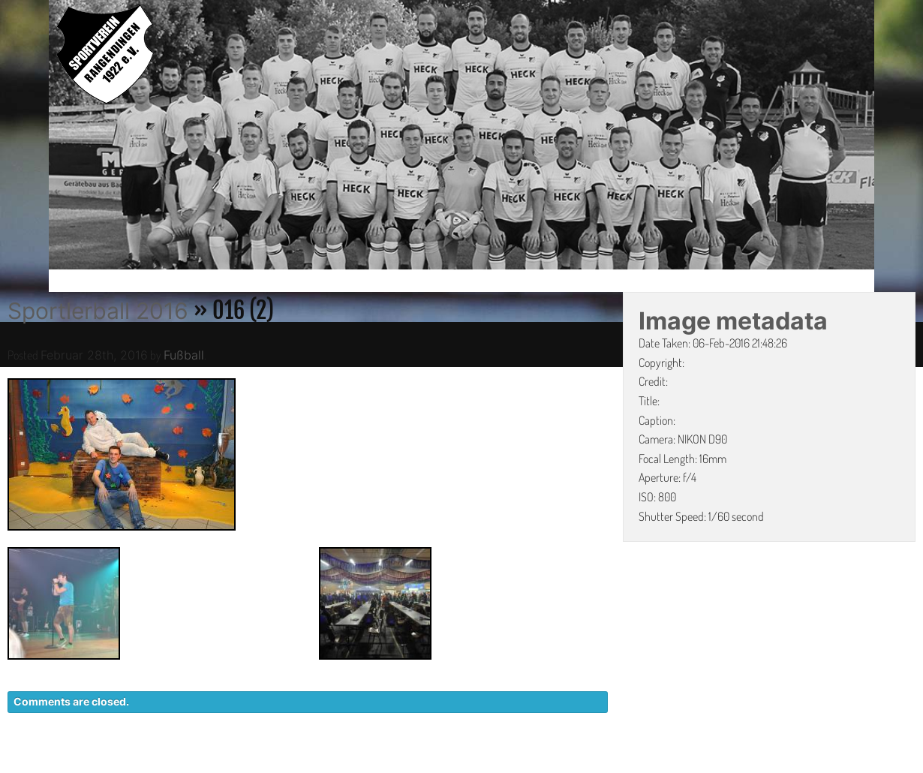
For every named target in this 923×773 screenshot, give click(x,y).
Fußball (184, 354)
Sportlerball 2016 (98, 310)
